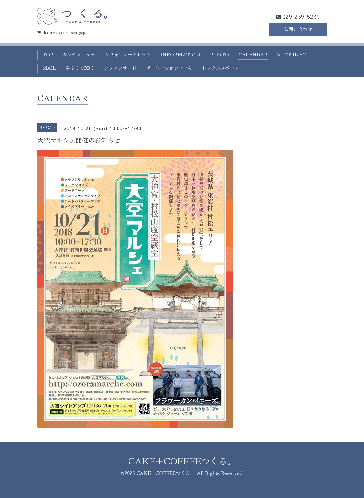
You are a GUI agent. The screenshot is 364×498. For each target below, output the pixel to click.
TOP (47, 55)
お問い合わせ (298, 29)
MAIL (49, 68)
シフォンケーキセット (128, 55)
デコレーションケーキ (169, 68)
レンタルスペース (220, 68)
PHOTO (219, 55)
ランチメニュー (79, 55)
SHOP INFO (291, 55)
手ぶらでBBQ (79, 68)
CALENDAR (253, 55)
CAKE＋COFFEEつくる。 (182, 461)
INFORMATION (180, 55)
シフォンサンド (120, 68)
